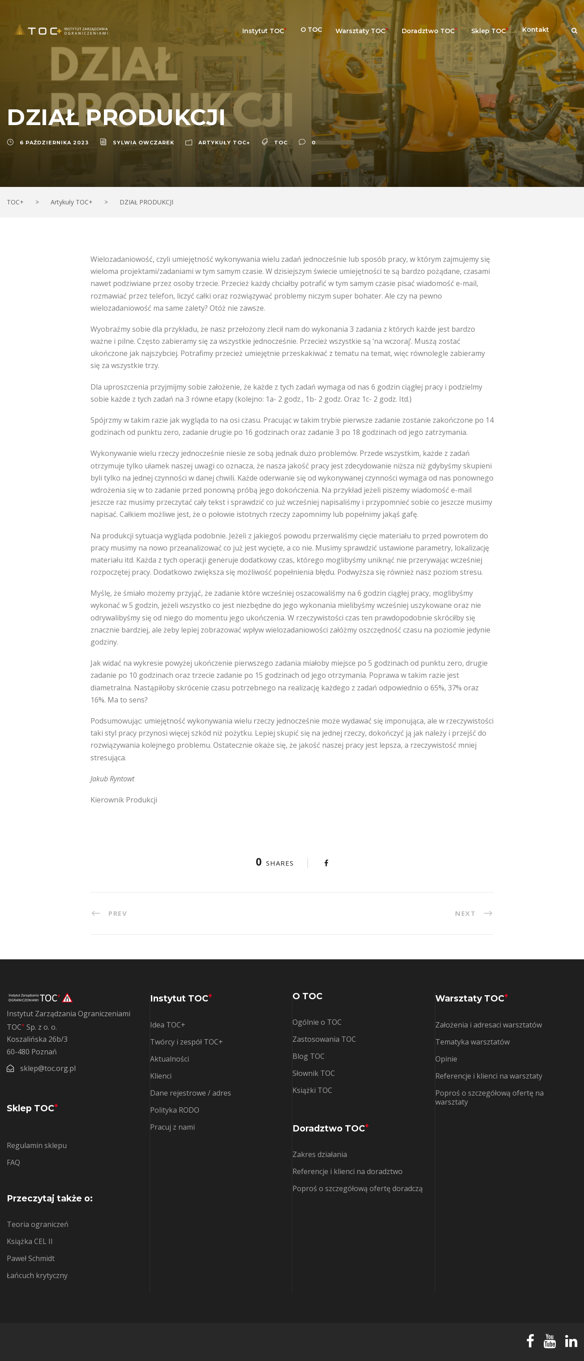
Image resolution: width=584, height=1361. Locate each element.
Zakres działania (319, 1154)
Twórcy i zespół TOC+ (186, 1042)
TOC (281, 142)
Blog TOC (308, 1056)
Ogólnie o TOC (317, 1022)
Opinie (446, 1059)
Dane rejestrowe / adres (190, 1093)
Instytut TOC (264, 30)
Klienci (161, 1076)
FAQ (13, 1162)
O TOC (311, 30)
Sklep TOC (490, 30)
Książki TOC (312, 1090)
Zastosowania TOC (324, 1039)
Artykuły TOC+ (224, 142)
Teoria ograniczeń (38, 1224)
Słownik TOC (313, 1073)
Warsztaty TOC (361, 30)
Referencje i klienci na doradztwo (347, 1171)
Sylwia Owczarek (143, 142)
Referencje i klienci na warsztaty (488, 1076)
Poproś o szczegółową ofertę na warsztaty (489, 1097)
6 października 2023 (54, 142)
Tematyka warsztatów (472, 1042)
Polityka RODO (174, 1110)
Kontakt (535, 30)
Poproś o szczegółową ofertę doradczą (357, 1188)
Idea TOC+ (167, 1025)
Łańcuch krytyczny (37, 1275)
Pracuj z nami (172, 1127)
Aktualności (169, 1059)
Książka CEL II (30, 1241)
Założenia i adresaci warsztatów (488, 1025)
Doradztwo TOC (430, 30)
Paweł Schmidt (31, 1258)
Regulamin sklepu (37, 1145)
